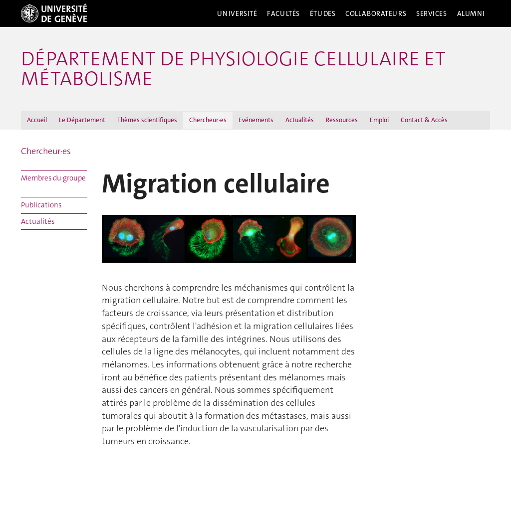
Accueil (37, 120)
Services (431, 13)
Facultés (283, 13)
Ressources (342, 120)
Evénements (256, 120)
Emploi (379, 120)
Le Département (82, 120)
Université (237, 13)
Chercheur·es (208, 120)
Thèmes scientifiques (147, 120)
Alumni (471, 13)
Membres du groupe (53, 178)
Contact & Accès (424, 120)
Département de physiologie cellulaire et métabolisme (233, 69)
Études (322, 13)
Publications (41, 205)
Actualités (299, 120)
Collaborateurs (375, 13)
